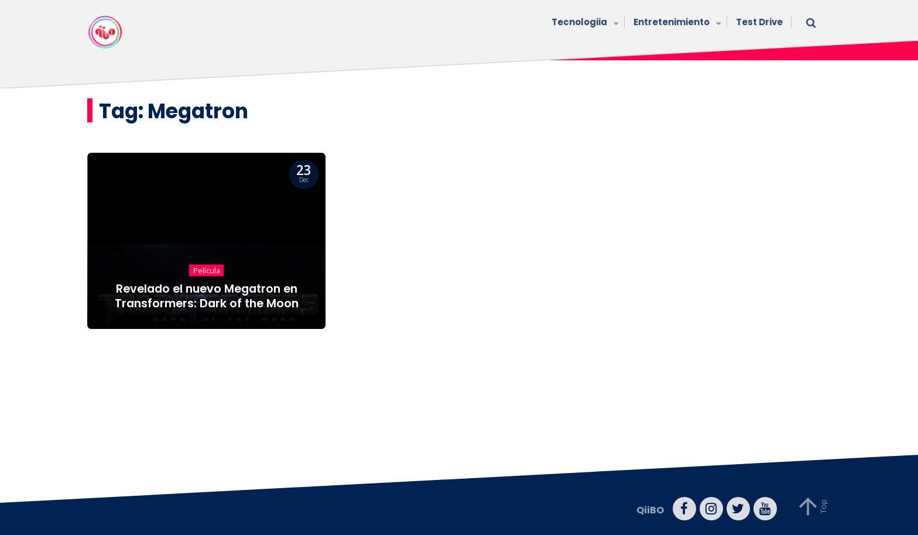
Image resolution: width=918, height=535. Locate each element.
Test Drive (759, 22)
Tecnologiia (584, 23)
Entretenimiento (675, 23)
